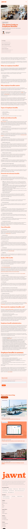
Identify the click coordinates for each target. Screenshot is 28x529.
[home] (3, 2)
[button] (26, 2)
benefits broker (9, 338)
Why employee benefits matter (6, 43)
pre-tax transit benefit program (6, 267)
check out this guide (11, 250)
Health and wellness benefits (6, 45)
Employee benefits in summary (6, 52)
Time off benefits (4, 47)
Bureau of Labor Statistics (10, 309)
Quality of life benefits (5, 48)
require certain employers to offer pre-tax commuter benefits (10, 271)
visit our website (10, 371)
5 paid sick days (8, 233)
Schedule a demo (4, 397)
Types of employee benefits (6, 44)
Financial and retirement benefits (6, 46)
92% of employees (3, 89)
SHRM (22, 92)
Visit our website (22, 273)
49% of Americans (3, 121)
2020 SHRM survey (6, 94)
